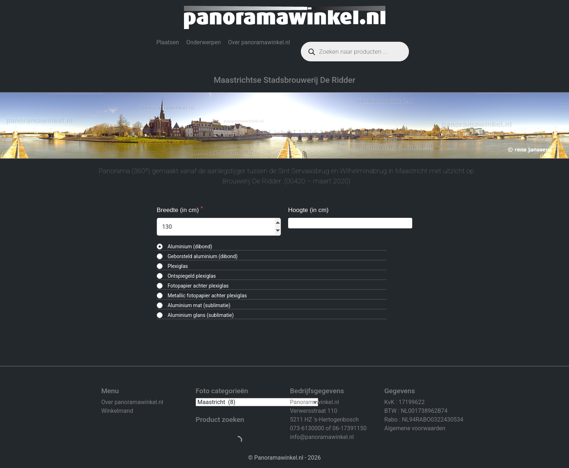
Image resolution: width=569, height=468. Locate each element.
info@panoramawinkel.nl (322, 437)
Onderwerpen (203, 42)
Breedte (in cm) (179, 210)
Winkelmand (117, 410)
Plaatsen (167, 42)
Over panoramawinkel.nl (259, 42)
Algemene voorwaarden (414, 428)
